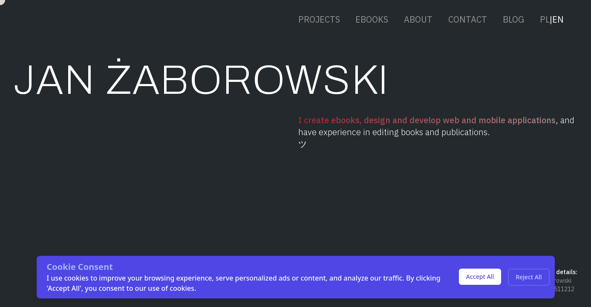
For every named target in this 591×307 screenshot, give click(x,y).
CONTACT (467, 19)
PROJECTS (319, 19)
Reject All (529, 277)
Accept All (480, 276)
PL (545, 19)
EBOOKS (371, 19)
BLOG (513, 19)
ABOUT (418, 19)
